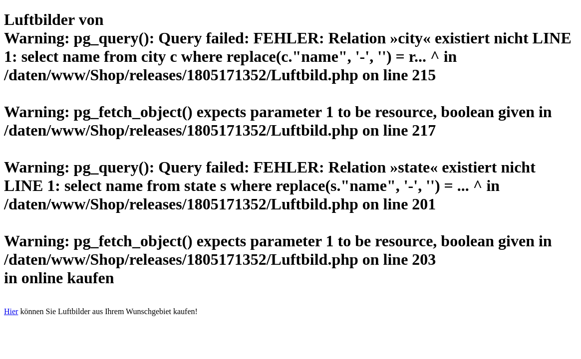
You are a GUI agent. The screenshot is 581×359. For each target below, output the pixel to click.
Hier (11, 311)
